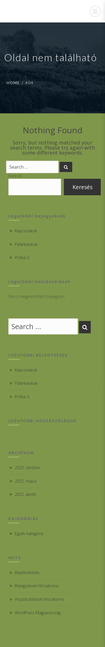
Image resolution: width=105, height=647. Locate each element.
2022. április (25, 494)
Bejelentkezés (27, 572)
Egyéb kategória (29, 533)
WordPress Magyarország (37, 612)
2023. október (27, 467)
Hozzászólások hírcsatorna (39, 599)
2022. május (26, 481)
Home (13, 83)
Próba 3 (22, 257)
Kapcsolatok (26, 230)
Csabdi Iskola (31, 11)
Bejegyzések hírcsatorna (36, 585)
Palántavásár (26, 244)
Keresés (15, 175)
